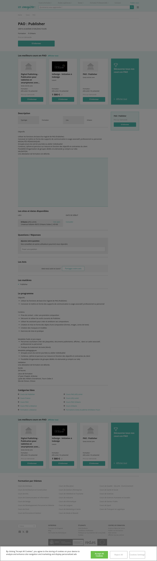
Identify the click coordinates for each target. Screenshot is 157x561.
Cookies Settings (137, 554)
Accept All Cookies (99, 554)
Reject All (118, 554)
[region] (78, 553)
